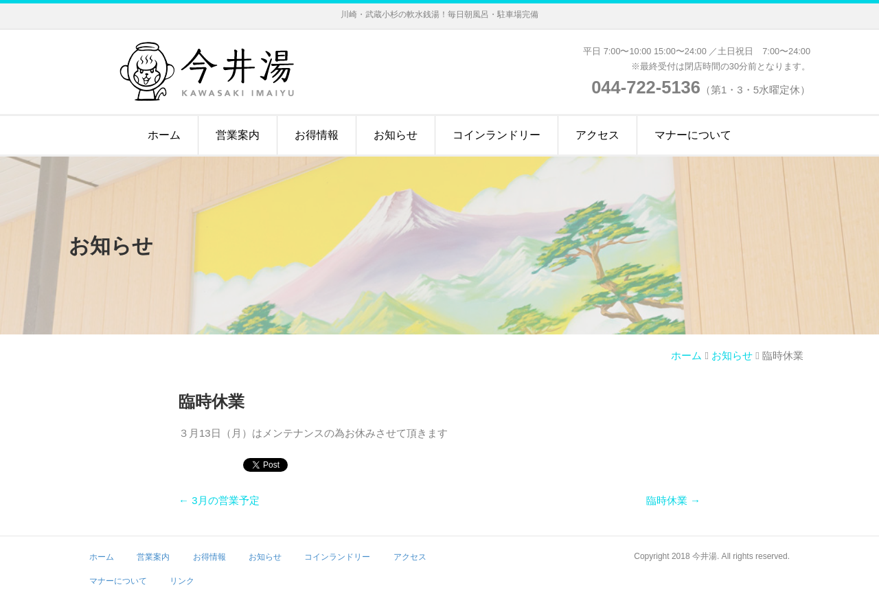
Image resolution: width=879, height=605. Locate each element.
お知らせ (396, 135)
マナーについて (692, 135)
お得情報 (317, 135)
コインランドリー (496, 135)
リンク (182, 581)
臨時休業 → (673, 500)
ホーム (164, 135)
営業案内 (238, 135)
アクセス (597, 135)
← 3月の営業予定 (219, 500)
